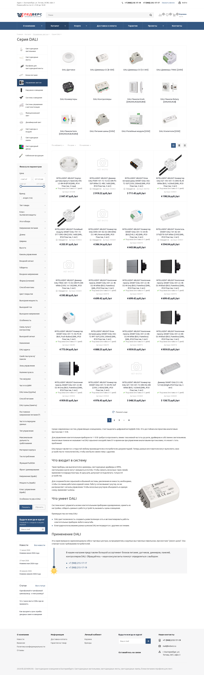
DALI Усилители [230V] (169, 131)
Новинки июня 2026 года (29, 553)
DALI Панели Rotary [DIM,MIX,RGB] (169, 100)
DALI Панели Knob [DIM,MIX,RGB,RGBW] (135, 100)
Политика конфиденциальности (31, 647)
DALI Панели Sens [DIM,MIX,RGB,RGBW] (68, 132)
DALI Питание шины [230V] (102, 131)
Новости (20, 639)
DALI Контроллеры (102, 99)
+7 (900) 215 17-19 (172, 640)
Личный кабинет (93, 634)
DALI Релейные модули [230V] (136, 131)
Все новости (39, 545)
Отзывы (20, 650)
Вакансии (21, 643)
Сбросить (39, 507)
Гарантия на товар (59, 643)
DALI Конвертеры (68, 99)
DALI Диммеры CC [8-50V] (102, 70)
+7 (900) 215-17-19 (78, 567)
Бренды (88, 643)
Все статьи (40, 586)
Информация (57, 634)
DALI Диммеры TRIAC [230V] (169, 70)
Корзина (88, 639)
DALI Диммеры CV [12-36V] (135, 70)
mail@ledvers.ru (169, 646)
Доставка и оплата (59, 639)
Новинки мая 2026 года (29, 563)
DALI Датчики (68, 70)
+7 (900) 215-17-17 (78, 563)
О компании (23, 634)
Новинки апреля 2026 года (30, 574)
